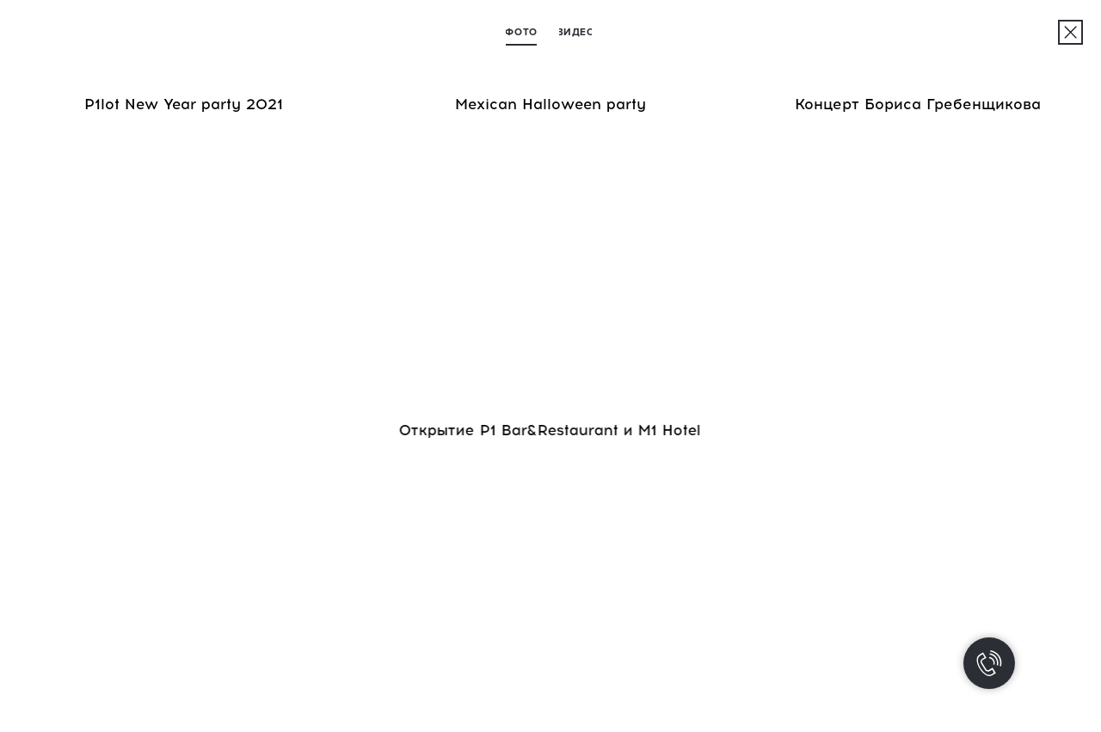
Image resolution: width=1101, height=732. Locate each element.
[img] (1070, 32)
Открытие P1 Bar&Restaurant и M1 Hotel (549, 430)
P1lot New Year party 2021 (183, 104)
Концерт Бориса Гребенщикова (918, 104)
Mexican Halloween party (550, 104)
